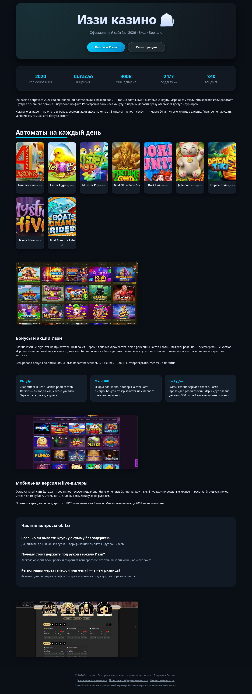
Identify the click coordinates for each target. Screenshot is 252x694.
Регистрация (146, 47)
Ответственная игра (162, 680)
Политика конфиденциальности (128, 680)
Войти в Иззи (106, 47)
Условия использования (92, 680)
